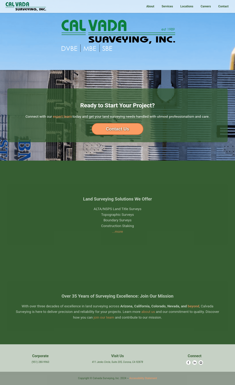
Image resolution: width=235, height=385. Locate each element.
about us (148, 319)
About (150, 6)
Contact (223, 6)
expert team (62, 116)
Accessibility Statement (143, 378)
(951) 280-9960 (40, 361)
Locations (186, 6)
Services (167, 6)
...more (117, 239)
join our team (104, 325)
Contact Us (117, 128)
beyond (193, 313)
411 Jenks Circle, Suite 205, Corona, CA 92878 (117, 361)
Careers (206, 6)
